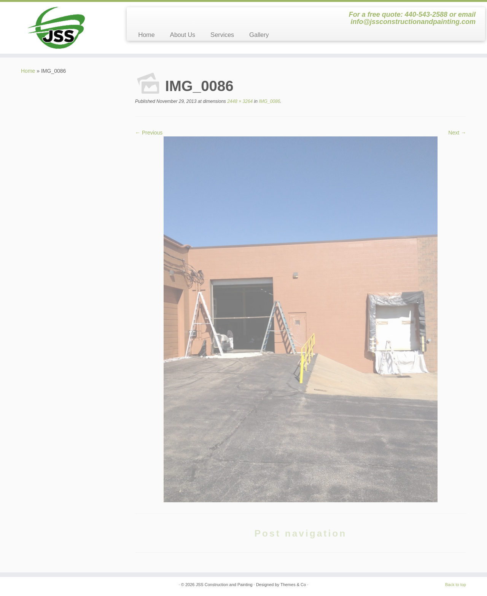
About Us (182, 34)
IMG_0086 (269, 101)
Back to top (455, 584)
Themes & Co (293, 584)
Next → (457, 133)
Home (146, 34)
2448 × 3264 (239, 101)
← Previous (148, 133)
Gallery (259, 34)
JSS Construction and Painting (224, 584)
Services (222, 34)
